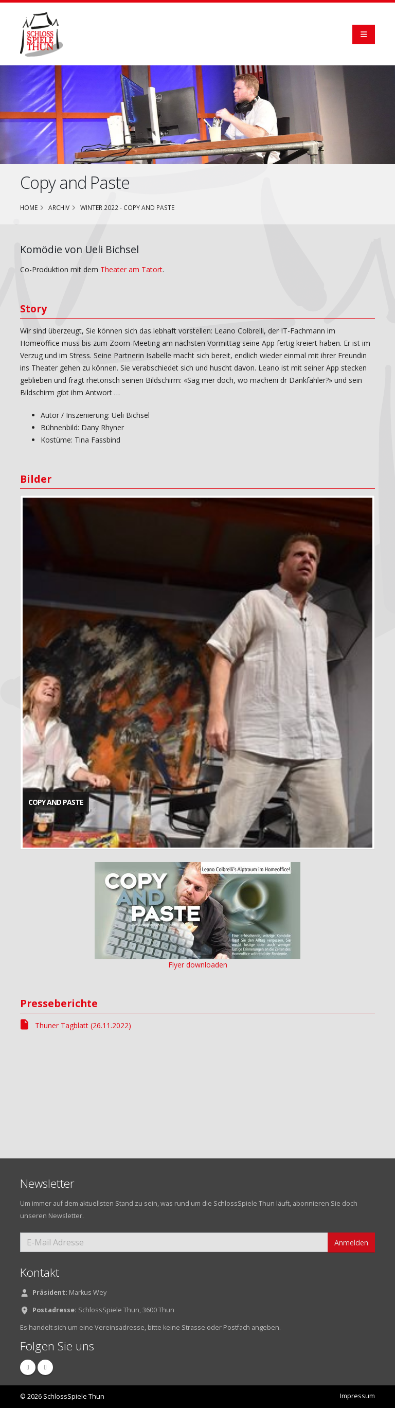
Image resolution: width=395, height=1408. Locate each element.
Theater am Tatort (131, 269)
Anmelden (351, 1242)
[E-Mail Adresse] (174, 1242)
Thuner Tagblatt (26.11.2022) (75, 1025)
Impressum (357, 1396)
